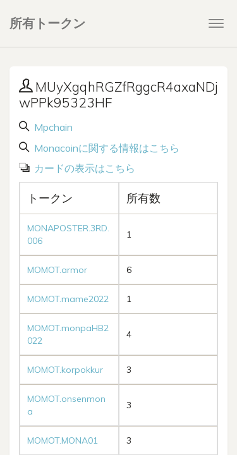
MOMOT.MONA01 (62, 440)
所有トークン (47, 23)
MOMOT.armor (57, 270)
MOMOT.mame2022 (68, 299)
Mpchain (52, 127)
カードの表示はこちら (83, 168)
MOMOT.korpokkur (65, 369)
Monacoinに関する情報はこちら (105, 148)
